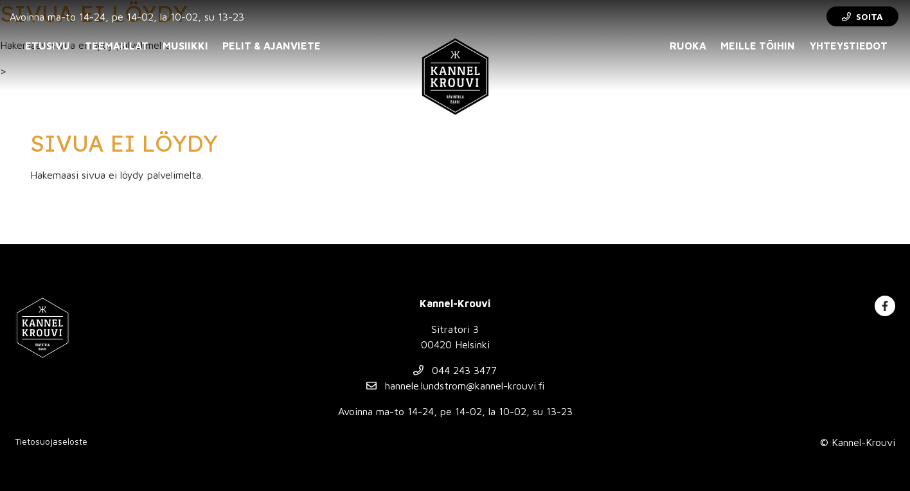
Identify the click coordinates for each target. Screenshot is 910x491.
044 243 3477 (455, 370)
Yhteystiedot (849, 45)
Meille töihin (757, 45)
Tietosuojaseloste (51, 441)
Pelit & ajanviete (271, 45)
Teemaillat (116, 45)
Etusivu (47, 45)
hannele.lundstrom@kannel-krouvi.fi (455, 385)
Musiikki (185, 45)
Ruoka (688, 45)
